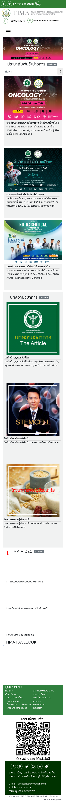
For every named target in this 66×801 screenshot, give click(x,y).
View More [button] (39, 551)
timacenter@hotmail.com (46, 20)
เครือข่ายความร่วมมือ (17, 708)
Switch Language (26, 3)
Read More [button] (52, 64)
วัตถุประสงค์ (13, 701)
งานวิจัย (37, 701)
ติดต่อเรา (37, 708)
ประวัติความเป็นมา (15, 697)
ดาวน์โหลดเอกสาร (42, 697)
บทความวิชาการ (40, 694)
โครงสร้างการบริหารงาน (19, 704)
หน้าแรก (9, 690)
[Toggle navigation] (8, 30)
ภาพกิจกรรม (39, 704)
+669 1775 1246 (17, 20)
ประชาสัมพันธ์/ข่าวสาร (43, 690)
